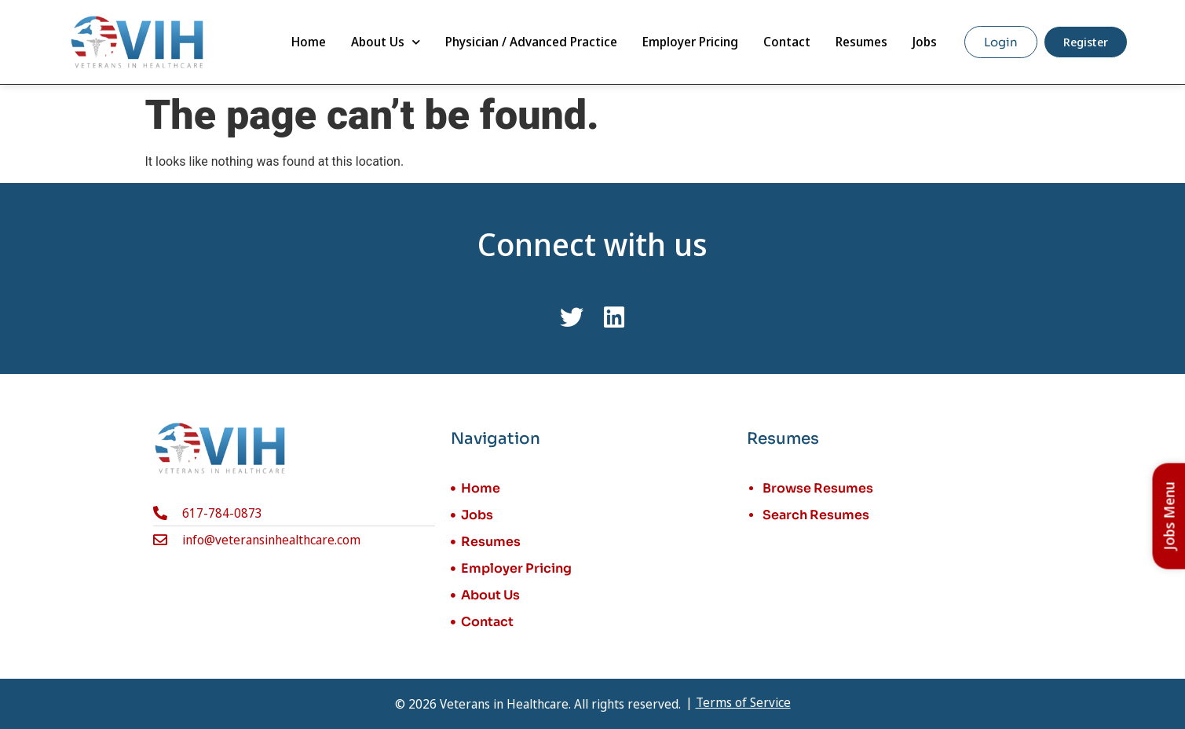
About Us (385, 42)
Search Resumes (816, 515)
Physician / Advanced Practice (531, 41)
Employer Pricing (690, 41)
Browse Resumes (818, 488)
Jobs (925, 41)
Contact (786, 41)
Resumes (861, 41)
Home (308, 41)
